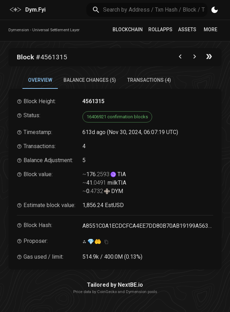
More (210, 29)
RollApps (160, 29)
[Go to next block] (194, 58)
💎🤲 (94, 241)
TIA (121, 174)
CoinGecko (107, 292)
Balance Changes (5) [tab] (89, 80)
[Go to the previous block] (180, 58)
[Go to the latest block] (209, 58)
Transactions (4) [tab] (149, 80)
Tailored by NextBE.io (115, 284)
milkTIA (116, 182)
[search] (155, 9)
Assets (187, 29)
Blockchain (128, 29)
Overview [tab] (40, 80)
